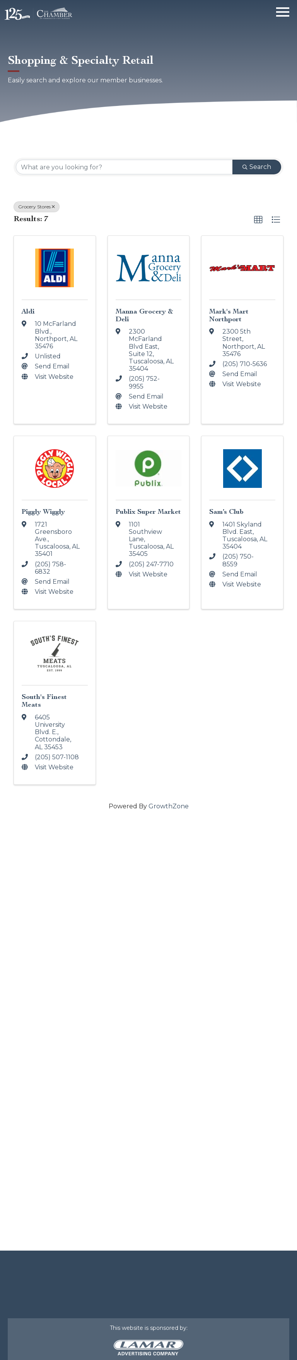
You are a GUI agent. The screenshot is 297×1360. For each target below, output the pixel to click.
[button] (258, 220)
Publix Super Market (148, 512)
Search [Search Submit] (256, 166)
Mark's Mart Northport (229, 315)
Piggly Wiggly (43, 512)
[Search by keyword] (124, 167)
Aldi (28, 311)
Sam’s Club (226, 512)
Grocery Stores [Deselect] (36, 207)
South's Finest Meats (44, 701)
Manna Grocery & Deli (144, 315)
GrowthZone (168, 806)
